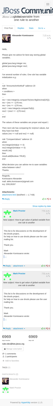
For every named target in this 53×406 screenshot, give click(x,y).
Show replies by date (42, 206)
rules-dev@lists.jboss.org (13, 344)
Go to (41, 28)
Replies (21, 28)
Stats (31, 28)
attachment (19, 266)
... (6, 256)
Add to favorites (10, 361)
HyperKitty (25, 402)
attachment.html (9, 195)
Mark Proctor (19, 211)
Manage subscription (13, 349)
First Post (8, 28)
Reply (6, 199)
